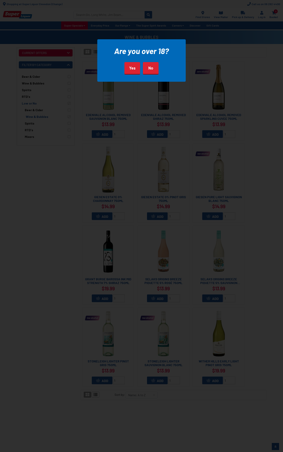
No (150, 68)
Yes (132, 68)
